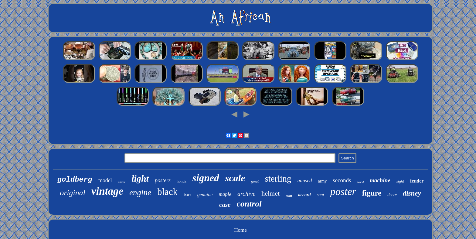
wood (360, 182)
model (105, 180)
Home (240, 230)
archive (246, 193)
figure (371, 193)
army (322, 181)
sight (400, 181)
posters (163, 180)
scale (235, 177)
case (224, 204)
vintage (107, 191)
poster (343, 191)
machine (380, 180)
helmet (270, 193)
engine (140, 192)
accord (304, 194)
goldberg (74, 180)
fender (416, 180)
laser (187, 195)
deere (392, 195)
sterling (278, 178)
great (255, 181)
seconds (342, 180)
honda (181, 181)
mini (289, 195)
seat (320, 194)
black (167, 191)
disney (412, 193)
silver (121, 182)
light (140, 178)
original (72, 192)
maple (225, 194)
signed (205, 177)
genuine (205, 194)
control (248, 203)
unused (304, 180)
